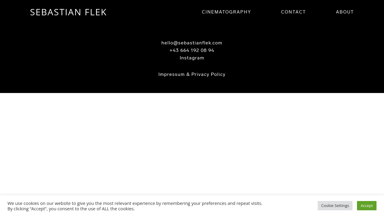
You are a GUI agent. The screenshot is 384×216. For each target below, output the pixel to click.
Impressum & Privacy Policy (192, 74)
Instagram (192, 58)
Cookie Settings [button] (335, 205)
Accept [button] (367, 205)
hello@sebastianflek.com (191, 43)
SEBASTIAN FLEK (68, 12)
